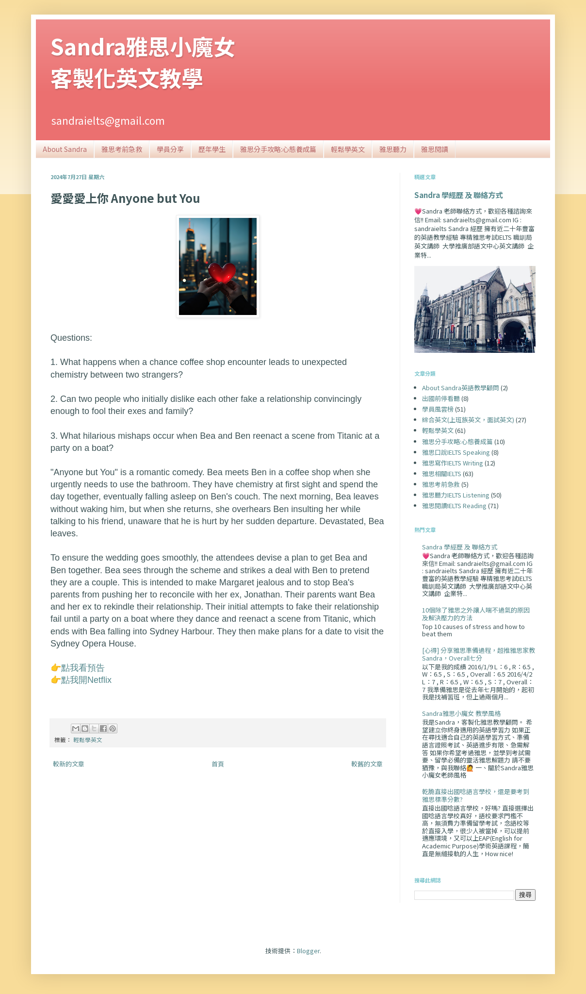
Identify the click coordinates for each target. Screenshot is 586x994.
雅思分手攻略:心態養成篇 (278, 149)
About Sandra (65, 149)
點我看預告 (83, 668)
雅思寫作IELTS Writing (452, 462)
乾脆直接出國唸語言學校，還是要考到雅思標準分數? (475, 795)
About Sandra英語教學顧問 (460, 387)
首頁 (218, 763)
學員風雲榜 (438, 409)
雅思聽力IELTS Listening (455, 494)
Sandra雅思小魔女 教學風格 (461, 713)
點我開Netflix (86, 680)
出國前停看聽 (441, 398)
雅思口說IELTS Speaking (456, 452)
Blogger (308, 950)
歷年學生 (212, 149)
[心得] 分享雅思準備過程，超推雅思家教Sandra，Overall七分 (478, 654)
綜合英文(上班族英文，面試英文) (468, 419)
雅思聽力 (393, 149)
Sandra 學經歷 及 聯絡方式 (458, 194)
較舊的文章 (367, 763)
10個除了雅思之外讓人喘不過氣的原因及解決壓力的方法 (476, 613)
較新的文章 (68, 763)
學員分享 (170, 149)
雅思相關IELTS (441, 473)
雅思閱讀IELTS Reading (454, 505)
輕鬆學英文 (348, 149)
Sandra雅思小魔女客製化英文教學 (142, 61)
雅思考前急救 (121, 149)
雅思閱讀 (434, 149)
